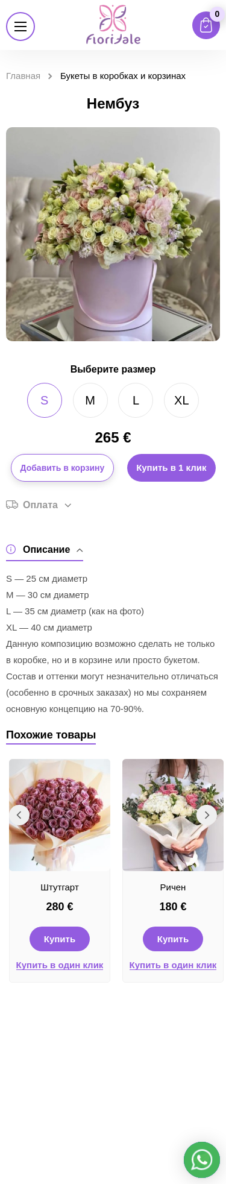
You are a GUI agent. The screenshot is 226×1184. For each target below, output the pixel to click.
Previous (19, 815)
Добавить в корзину (62, 468)
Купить (59, 939)
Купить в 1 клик (171, 467)
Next (206, 815)
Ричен (173, 887)
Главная (23, 76)
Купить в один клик (60, 965)
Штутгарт (59, 887)
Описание (44, 549)
